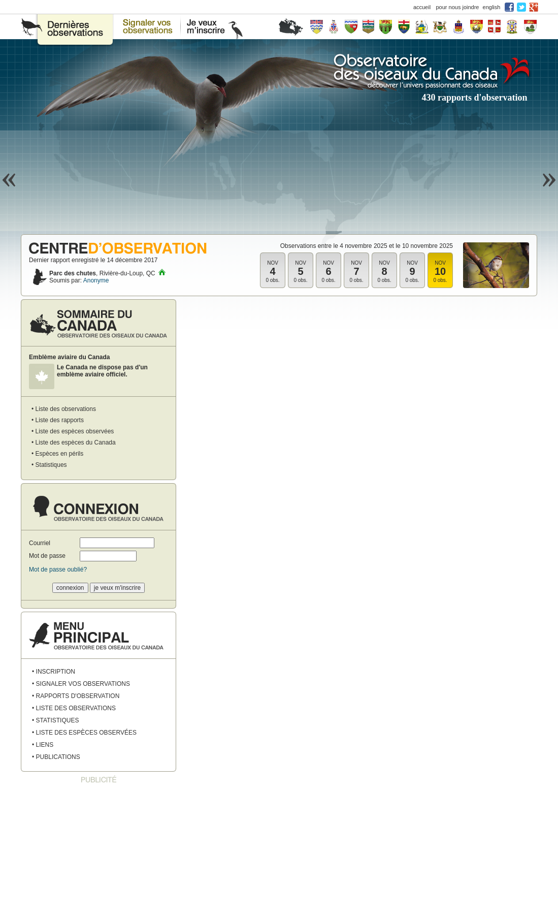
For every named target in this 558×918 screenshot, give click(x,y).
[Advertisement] (98, 851)
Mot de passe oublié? (58, 569)
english (492, 7)
